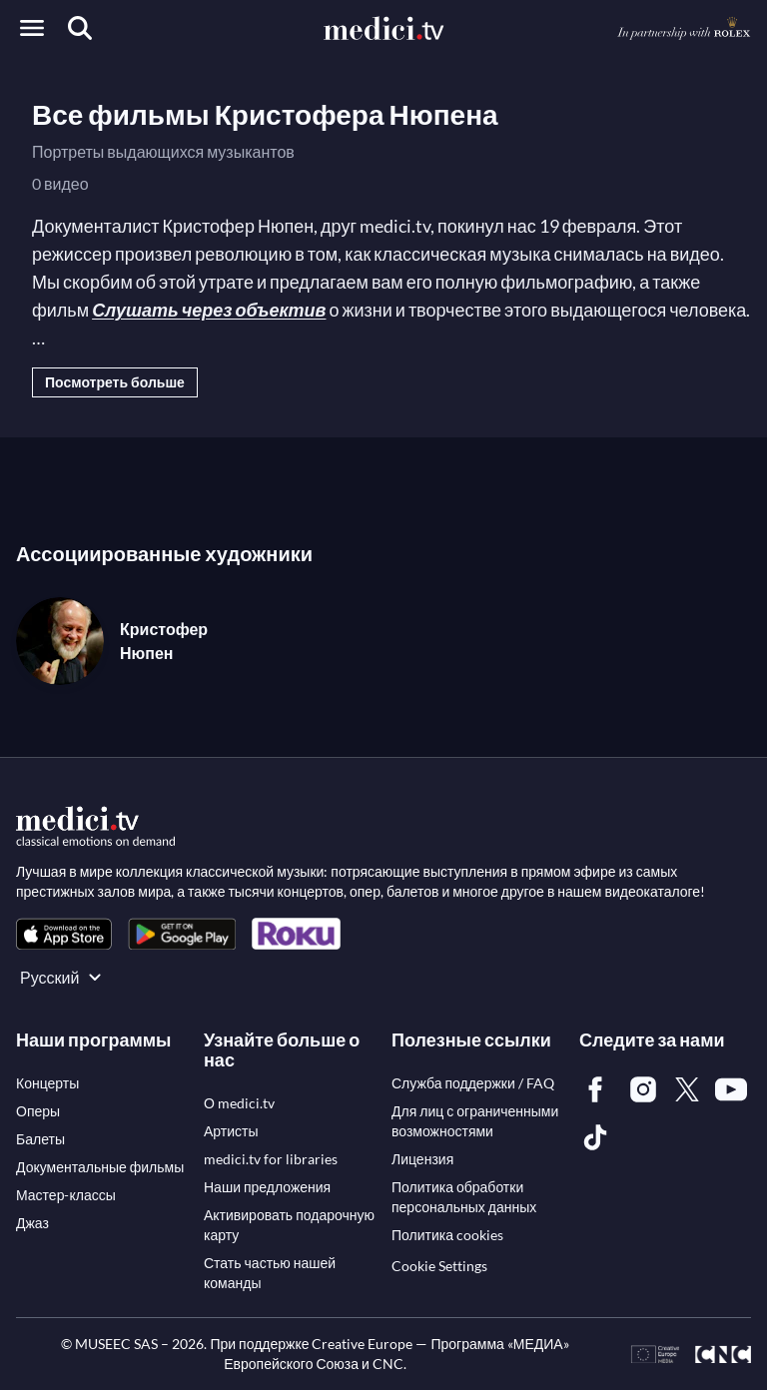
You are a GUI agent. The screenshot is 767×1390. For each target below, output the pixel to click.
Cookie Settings (439, 1265)
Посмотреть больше (115, 381)
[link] (64, 934)
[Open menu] (32, 28)
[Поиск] (80, 28)
